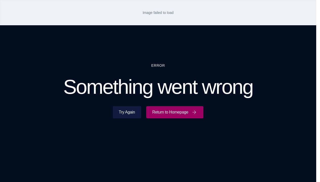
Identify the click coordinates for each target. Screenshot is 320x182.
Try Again (127, 112)
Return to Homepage (175, 112)
